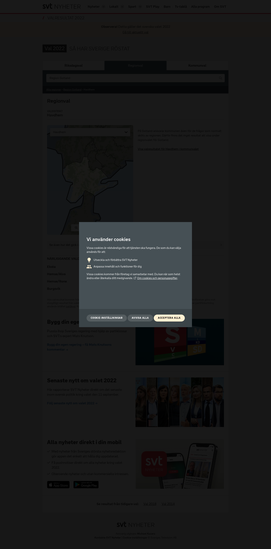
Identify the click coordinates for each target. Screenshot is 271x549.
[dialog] (135, 274)
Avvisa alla (140, 317)
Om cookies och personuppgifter (155, 278)
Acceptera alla (169, 317)
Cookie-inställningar (107, 317)
